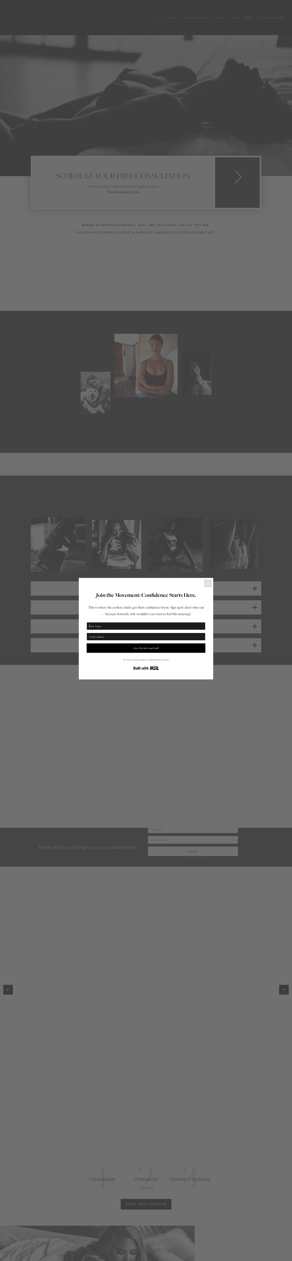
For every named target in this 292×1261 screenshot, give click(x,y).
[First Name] (146, 626)
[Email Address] (146, 636)
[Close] (208, 583)
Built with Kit (146, 668)
